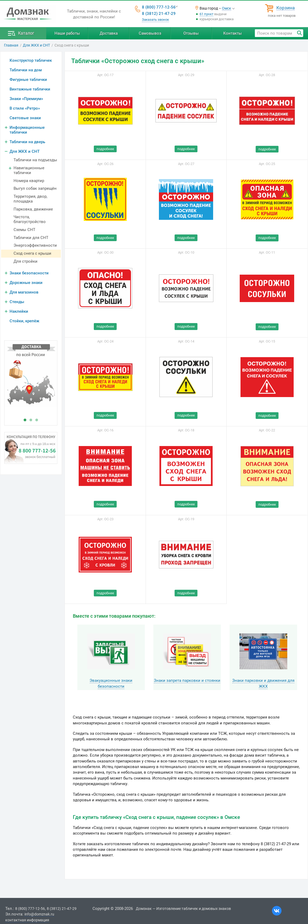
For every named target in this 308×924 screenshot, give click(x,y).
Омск (226, 8)
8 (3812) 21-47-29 (159, 13)
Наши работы (67, 33)
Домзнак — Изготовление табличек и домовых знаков (183, 908)
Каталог (26, 33)
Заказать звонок (155, 20)
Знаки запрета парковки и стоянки (187, 680)
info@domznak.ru (39, 914)
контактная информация (27, 920)
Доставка (109, 33)
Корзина (285, 8)
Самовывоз (150, 33)
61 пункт (206, 14)
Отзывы (191, 33)
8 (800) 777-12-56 (159, 7)
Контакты (232, 33)
